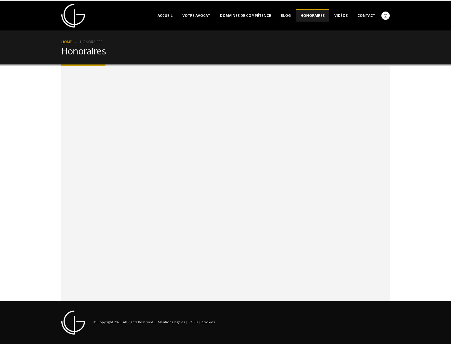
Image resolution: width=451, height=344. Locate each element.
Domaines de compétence (245, 15)
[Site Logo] (73, 16)
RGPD (193, 322)
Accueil (165, 15)
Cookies (208, 322)
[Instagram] (385, 16)
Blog (286, 15)
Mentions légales (171, 322)
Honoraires (313, 15)
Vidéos (341, 15)
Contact (366, 15)
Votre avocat (196, 15)
